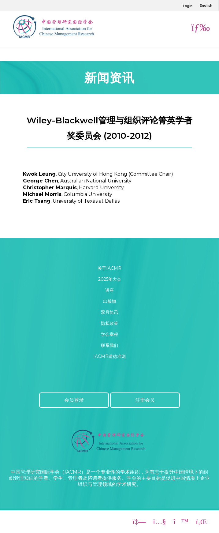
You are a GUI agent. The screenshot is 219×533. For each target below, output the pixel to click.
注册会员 (145, 400)
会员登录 (74, 400)
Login (187, 6)
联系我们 (109, 345)
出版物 (109, 301)
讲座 (109, 290)
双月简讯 (109, 312)
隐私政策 (109, 323)
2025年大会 (109, 279)
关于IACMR (109, 268)
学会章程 (109, 334)
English (206, 5)
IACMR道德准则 (109, 356)
